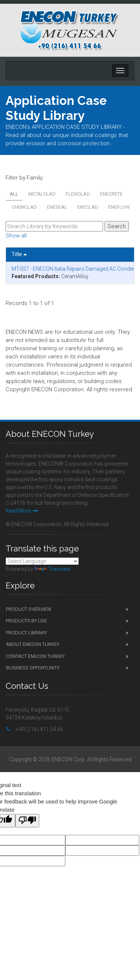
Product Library (26, 632)
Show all (16, 235)
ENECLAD (87, 207)
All (14, 194)
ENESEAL (57, 207)
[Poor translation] (27, 820)
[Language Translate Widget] (42, 561)
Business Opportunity (33, 668)
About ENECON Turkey (32, 644)
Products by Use (26, 621)
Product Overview (29, 609)
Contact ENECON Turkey (35, 656)
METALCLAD (42, 194)
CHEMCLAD (24, 207)
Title (19, 254)
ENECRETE (111, 194)
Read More (22, 511)
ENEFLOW (119, 207)
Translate (52, 569)
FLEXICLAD (78, 194)
